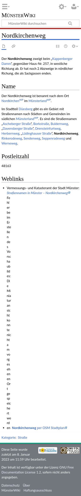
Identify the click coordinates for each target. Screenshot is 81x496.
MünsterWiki (18, 15)
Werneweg (9, 143)
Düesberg (25, 109)
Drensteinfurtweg (48, 128)
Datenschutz (11, 485)
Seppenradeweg (53, 138)
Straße (22, 437)
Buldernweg (59, 124)
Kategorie (8, 437)
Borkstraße (41, 124)
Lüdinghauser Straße (36, 133)
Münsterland (40, 101)
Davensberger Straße (18, 128)
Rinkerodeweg (12, 138)
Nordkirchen (12, 101)
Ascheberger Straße (17, 124)
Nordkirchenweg (66, 133)
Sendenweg (32, 138)
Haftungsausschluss (38, 490)
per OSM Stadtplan (38, 428)
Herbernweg (10, 133)
